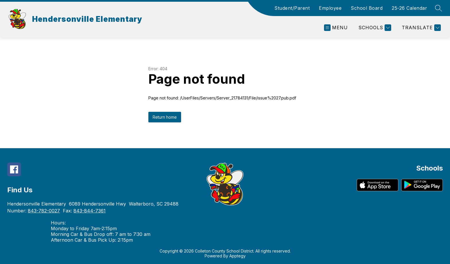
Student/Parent (292, 8)
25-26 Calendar (409, 8)
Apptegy (237, 255)
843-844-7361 (89, 211)
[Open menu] (336, 27)
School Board (367, 8)
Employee (330, 8)
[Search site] (438, 8)
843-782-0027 (44, 211)
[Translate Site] (420, 27)
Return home (165, 117)
